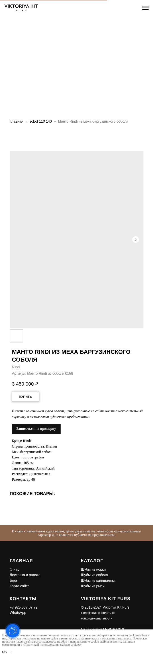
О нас (14, 569)
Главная (16, 121)
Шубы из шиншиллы (98, 580)
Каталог (92, 560)
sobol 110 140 (40, 121)
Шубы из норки (93, 569)
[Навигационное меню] (145, 8)
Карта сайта (20, 586)
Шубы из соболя (94, 575)
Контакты (23, 598)
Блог (14, 580)
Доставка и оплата (25, 575)
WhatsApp (18, 613)
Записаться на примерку (36, 428)
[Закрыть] (148, 528)
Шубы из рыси (93, 586)
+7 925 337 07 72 (24, 607)
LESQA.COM (113, 629)
